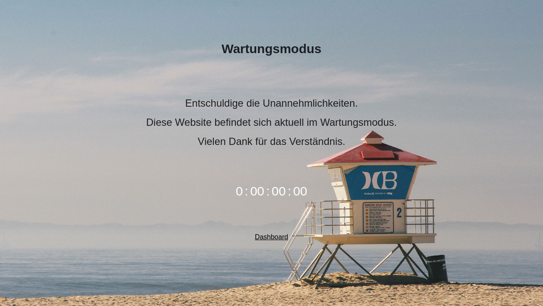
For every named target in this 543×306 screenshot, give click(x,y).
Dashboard (271, 237)
